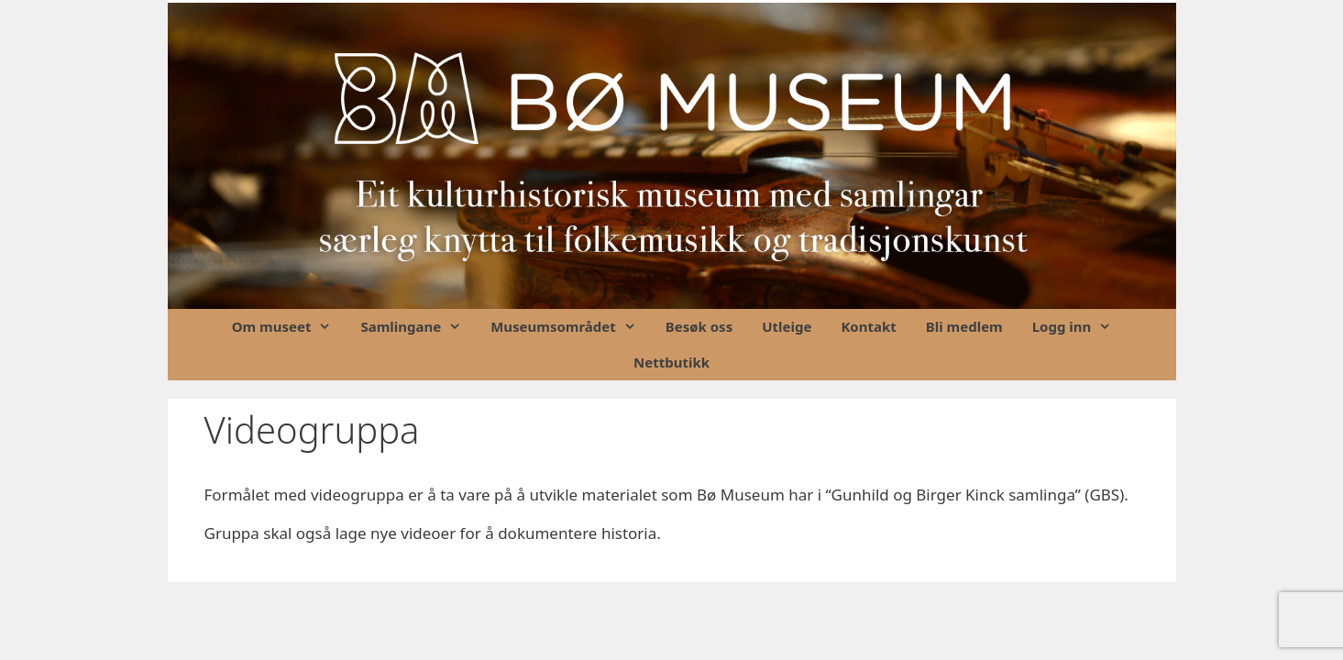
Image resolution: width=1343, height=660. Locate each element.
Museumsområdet (570, 327)
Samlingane (418, 327)
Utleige (786, 326)
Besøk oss (699, 326)
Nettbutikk (671, 362)
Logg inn (1079, 327)
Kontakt (868, 326)
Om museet (289, 327)
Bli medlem (964, 326)
